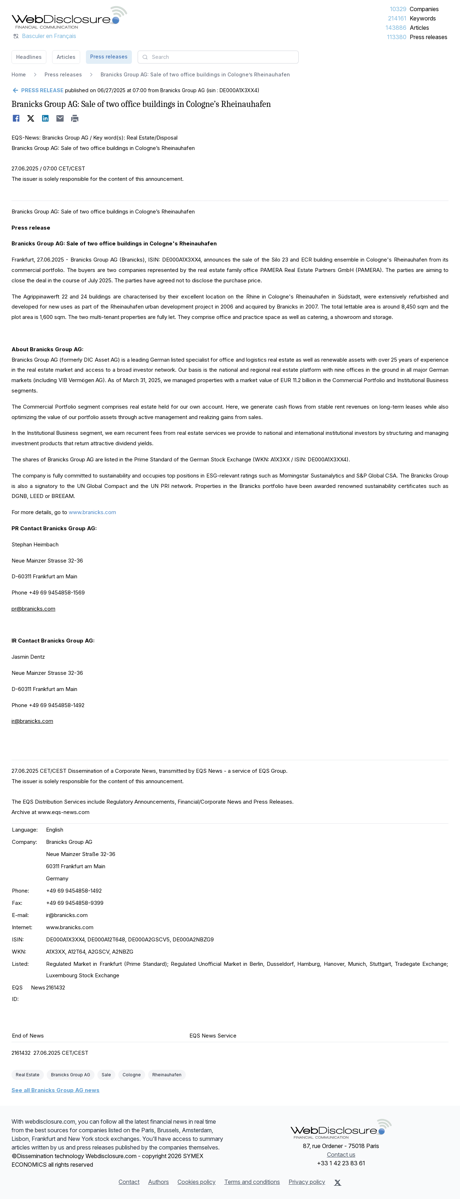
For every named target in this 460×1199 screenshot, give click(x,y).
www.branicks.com (92, 512)
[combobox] (218, 57)
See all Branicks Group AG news (56, 1090)
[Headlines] (69, 17)
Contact (129, 1181)
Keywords (423, 18)
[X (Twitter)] (337, 1182)
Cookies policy (197, 1181)
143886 (396, 27)
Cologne (132, 1074)
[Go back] (38, 90)
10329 (398, 9)
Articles (419, 27)
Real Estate (28, 1074)
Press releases (428, 37)
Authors (158, 1181)
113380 (396, 37)
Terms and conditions (252, 1181)
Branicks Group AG (70, 1074)
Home (19, 74)
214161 (397, 18)
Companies (424, 9)
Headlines (29, 57)
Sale (106, 1074)
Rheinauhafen (166, 1074)
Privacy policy (307, 1181)
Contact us (341, 1154)
